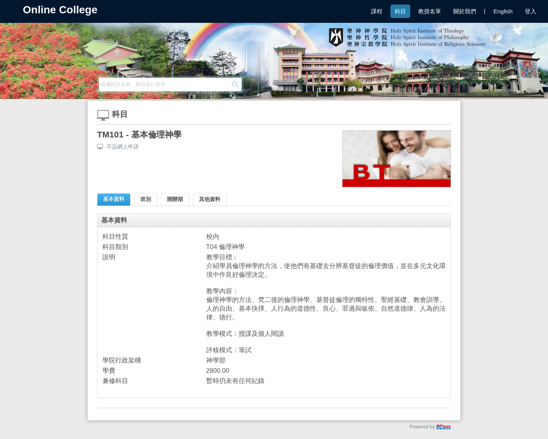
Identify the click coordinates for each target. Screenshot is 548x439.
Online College (60, 10)
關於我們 (464, 11)
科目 (400, 11)
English (503, 11)
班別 (145, 199)
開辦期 (175, 199)
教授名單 (429, 11)
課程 (376, 11)
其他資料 (209, 199)
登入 (530, 11)
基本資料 (113, 199)
